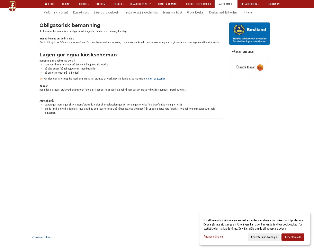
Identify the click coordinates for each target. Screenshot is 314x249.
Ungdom (102, 4)
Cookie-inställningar (42, 237)
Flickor (83, 4)
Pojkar (66, 4)
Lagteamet (226, 4)
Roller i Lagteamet (155, 78)
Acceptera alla (293, 237)
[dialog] (254, 228)
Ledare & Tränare (168, 4)
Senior (119, 4)
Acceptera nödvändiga (264, 237)
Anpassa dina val (213, 236)
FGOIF (50, 4)
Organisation (250, 4)
